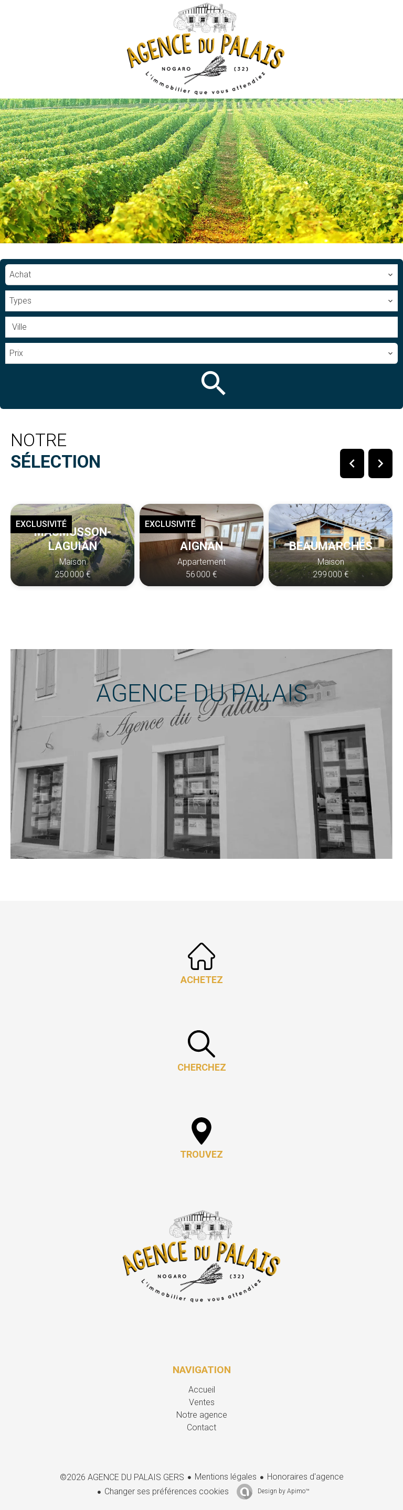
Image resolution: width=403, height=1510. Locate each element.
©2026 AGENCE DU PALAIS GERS (122, 1477)
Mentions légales (226, 1477)
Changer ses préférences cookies (166, 1491)
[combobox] (201, 274)
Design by (282, 1491)
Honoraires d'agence (305, 1477)
